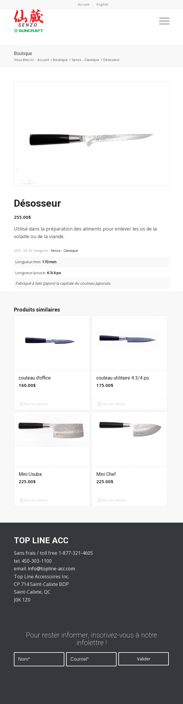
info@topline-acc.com (51, 568)
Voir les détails (34, 404)
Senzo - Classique (85, 59)
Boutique (23, 53)
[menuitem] (102, 4)
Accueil (83, 4)
